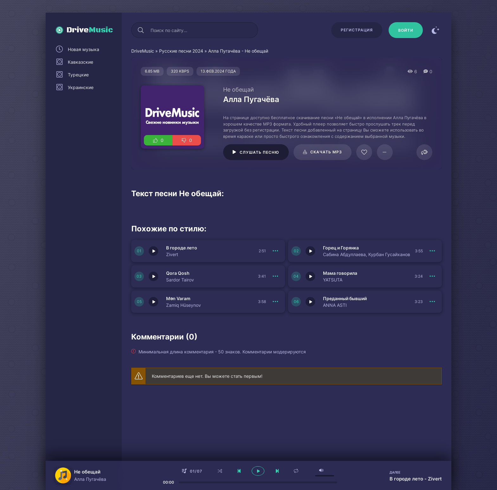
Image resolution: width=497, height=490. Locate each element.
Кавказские (80, 62)
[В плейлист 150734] (275, 276)
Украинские (81, 87)
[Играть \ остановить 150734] (153, 276)
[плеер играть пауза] (258, 471)
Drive (90, 30)
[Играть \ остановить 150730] (153, 251)
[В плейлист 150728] (432, 276)
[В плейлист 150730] (275, 251)
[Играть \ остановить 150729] (310, 251)
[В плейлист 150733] (275, 301)
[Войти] (406, 30)
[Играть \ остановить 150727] (310, 302)
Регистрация (357, 30)
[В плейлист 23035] (385, 152)
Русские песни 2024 (181, 51)
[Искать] (140, 30)
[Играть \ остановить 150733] (153, 302)
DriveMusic (142, 51)
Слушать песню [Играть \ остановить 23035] (259, 152)
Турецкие (78, 74)
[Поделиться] (424, 152)
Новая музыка (83, 49)
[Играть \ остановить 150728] (310, 276)
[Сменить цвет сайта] (435, 30)
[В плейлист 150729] (432, 251)
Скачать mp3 (326, 152)
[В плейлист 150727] (432, 301)
